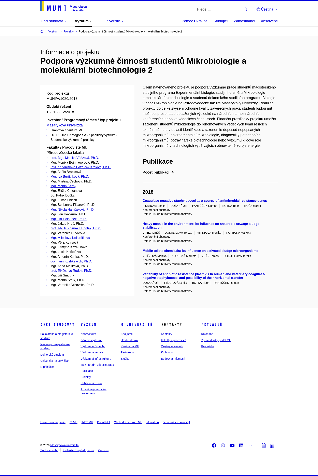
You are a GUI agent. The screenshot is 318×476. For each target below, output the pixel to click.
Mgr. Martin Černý (63, 186)
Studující (221, 21)
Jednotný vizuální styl (176, 422)
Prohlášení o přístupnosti (78, 450)
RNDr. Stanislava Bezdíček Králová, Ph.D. (80, 167)
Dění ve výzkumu (91, 340)
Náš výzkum (88, 334)
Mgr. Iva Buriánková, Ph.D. (69, 176)
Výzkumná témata (92, 352)
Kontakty (166, 334)
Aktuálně (211, 324)
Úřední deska (129, 340)
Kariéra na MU (130, 346)
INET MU (87, 422)
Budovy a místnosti (173, 358)
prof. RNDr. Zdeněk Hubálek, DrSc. (75, 228)
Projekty (86, 377)
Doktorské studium (52, 354)
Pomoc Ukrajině (194, 21)
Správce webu (49, 450)
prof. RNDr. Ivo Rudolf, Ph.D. (71, 270)
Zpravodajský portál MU (216, 340)
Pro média (207, 346)
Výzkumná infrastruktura (96, 358)
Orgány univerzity (172, 346)
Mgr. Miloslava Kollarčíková (70, 238)
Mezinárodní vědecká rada (97, 364)
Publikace (87, 370)
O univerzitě (137, 324)
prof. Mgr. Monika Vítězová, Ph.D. (74, 158)
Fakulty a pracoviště (173, 340)
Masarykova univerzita (64, 125)
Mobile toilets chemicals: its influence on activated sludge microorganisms (200, 251)
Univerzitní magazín (53, 422)
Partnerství (128, 352)
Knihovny (167, 352)
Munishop (152, 422)
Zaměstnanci (244, 21)
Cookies (103, 450)
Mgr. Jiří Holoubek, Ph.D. (68, 219)
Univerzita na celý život (54, 360)
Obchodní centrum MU (128, 422)
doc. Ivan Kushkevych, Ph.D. (71, 261)
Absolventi (269, 21)
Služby (125, 358)
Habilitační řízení (91, 383)
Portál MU (103, 422)
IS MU (73, 422)
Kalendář (207, 334)
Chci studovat (57, 324)
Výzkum (88, 324)
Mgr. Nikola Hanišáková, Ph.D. (72, 209)
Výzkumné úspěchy (93, 346)
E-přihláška (47, 366)
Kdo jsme (127, 334)
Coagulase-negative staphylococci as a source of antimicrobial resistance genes (205, 200)
